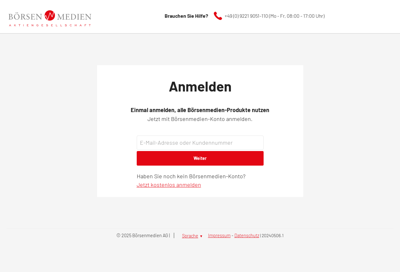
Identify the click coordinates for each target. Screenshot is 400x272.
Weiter (200, 158)
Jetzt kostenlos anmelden (169, 184)
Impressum (219, 235)
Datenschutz (246, 235)
